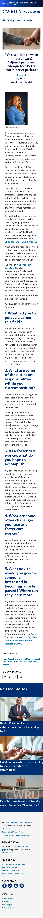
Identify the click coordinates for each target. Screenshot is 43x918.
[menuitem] (21, 864)
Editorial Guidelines (9, 867)
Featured (32, 662)
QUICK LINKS (8, 860)
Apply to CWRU (8, 898)
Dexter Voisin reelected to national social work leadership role (19, 726)
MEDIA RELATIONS (11, 842)
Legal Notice (7, 832)
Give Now (5, 902)
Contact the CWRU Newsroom (13, 864)
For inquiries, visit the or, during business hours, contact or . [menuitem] (16, 849)
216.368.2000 (7, 829)
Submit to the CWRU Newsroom (14, 874)
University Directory (9, 908)
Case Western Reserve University (20, 822)
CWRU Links (8, 894)
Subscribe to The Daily (10, 871)
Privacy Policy (18, 832)
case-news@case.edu (22, 853)
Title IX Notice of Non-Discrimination (16, 835)
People (6, 664)
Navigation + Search (16, 21)
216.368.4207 (7, 853)
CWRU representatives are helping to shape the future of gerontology (21, 766)
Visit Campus (7, 905)
